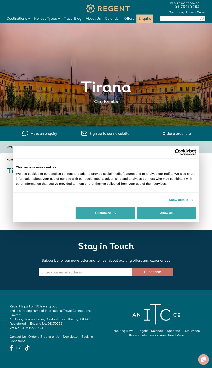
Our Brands (191, 331)
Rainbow (157, 331)
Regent (142, 331)
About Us (93, 18)
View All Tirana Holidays (106, 115)
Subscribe (152, 272)
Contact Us (18, 337)
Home (10, 159)
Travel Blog (73, 18)
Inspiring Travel (123, 331)
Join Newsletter (67, 337)
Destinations (18, 18)
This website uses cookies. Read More (156, 335)
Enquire (145, 18)
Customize (105, 213)
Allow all (166, 213)
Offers (129, 18)
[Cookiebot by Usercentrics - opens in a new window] (178, 152)
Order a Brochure (41, 337)
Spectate (173, 331)
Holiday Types (47, 18)
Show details (178, 199)
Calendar (112, 18)
